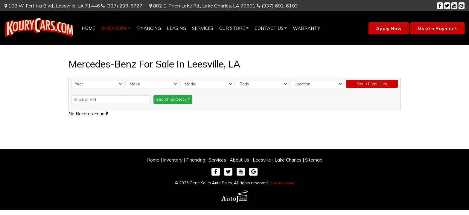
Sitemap (313, 160)
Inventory (172, 160)
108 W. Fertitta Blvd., (52, 6)
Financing (195, 160)
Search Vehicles (372, 83)
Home (153, 160)
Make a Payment (437, 28)
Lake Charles (288, 160)
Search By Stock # (173, 99)
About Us (239, 160)
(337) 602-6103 (277, 6)
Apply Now (388, 28)
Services (217, 160)
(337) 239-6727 (121, 6)
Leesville (262, 160)
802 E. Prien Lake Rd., (202, 6)
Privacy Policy (283, 183)
